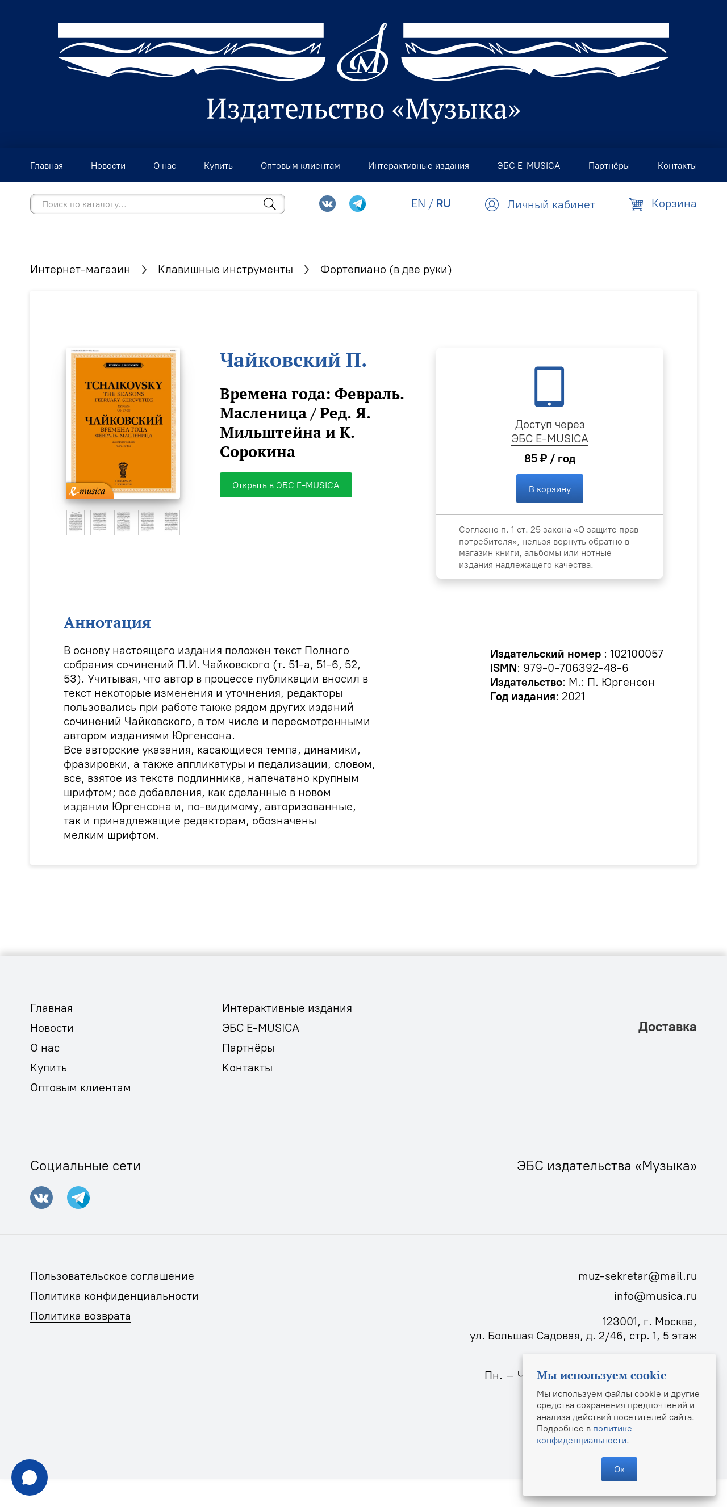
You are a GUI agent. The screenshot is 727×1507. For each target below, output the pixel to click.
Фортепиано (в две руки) (386, 269)
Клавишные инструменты (225, 269)
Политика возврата (80, 1315)
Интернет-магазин (80, 269)
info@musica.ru (655, 1296)
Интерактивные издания (287, 1008)
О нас (45, 1047)
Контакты (247, 1067)
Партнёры (248, 1047)
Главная (51, 1008)
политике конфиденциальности (584, 1433)
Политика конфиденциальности (114, 1296)
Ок (619, 1469)
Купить (48, 1067)
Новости (52, 1028)
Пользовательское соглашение (112, 1276)
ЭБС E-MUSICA (549, 438)
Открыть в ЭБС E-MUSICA (286, 485)
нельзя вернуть (554, 541)
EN (418, 203)
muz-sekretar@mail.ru (637, 1276)
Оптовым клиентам (80, 1087)
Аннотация (107, 622)
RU (443, 203)
